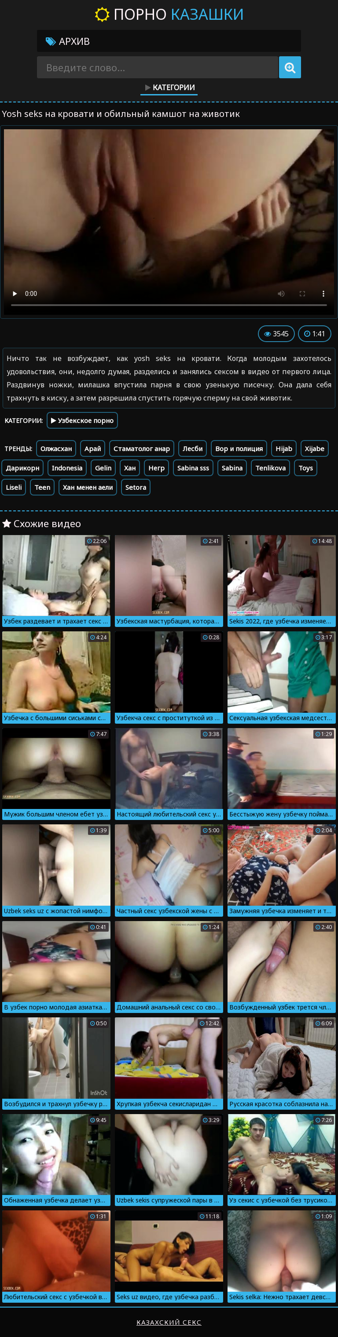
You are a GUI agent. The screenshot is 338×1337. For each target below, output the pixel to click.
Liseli (14, 487)
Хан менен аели (88, 487)
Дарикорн (22, 467)
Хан (130, 467)
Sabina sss (193, 467)
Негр (156, 467)
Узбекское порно (82, 420)
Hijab (284, 448)
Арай (92, 448)
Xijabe (314, 448)
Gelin (103, 467)
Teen (42, 487)
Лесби (192, 448)
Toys (305, 467)
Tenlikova (270, 467)
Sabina (232, 467)
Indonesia (67, 467)
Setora (135, 487)
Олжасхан (56, 448)
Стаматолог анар (142, 448)
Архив (68, 40)
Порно (169, 14)
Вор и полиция (239, 448)
